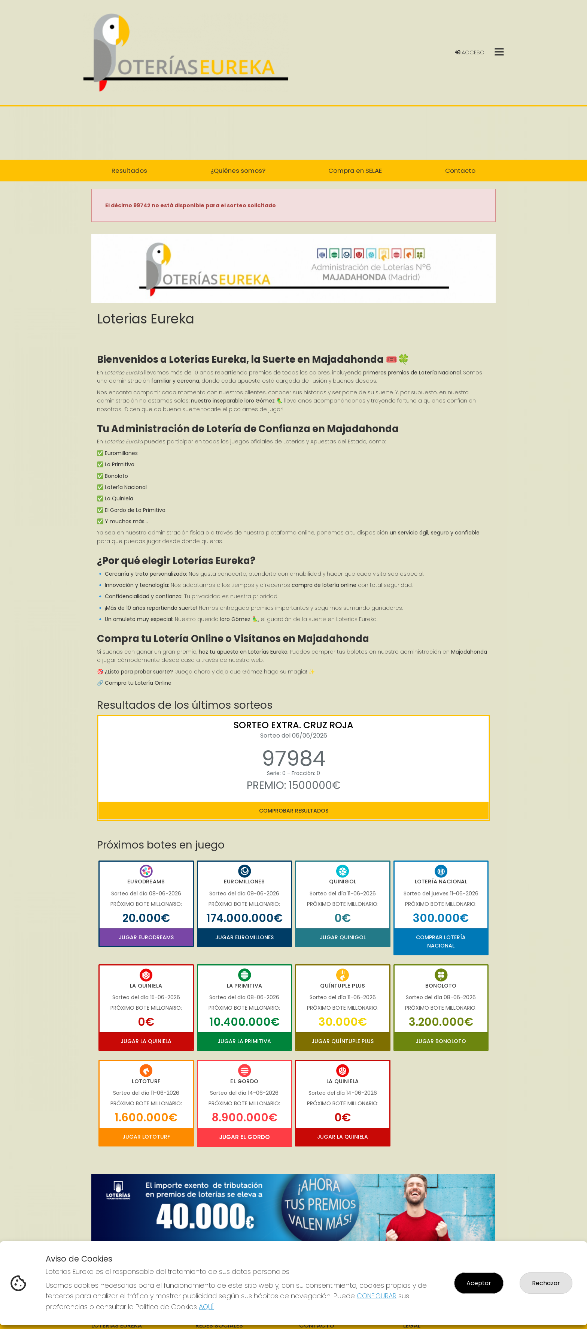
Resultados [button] (129, 170)
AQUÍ (206, 1306)
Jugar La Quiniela (146, 1041)
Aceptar (478, 1283)
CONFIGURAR (376, 1296)
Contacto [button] (460, 170)
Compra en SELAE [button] (355, 170)
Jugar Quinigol (343, 937)
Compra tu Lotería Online (138, 683)
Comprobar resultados (293, 810)
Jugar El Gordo (244, 1137)
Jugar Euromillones (244, 937)
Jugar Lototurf (146, 1136)
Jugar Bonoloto (441, 1041)
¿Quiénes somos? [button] (237, 170)
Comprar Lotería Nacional (441, 941)
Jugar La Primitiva (244, 1041)
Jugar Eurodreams (146, 937)
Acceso (469, 52)
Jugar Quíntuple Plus (342, 1041)
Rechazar (546, 1283)
